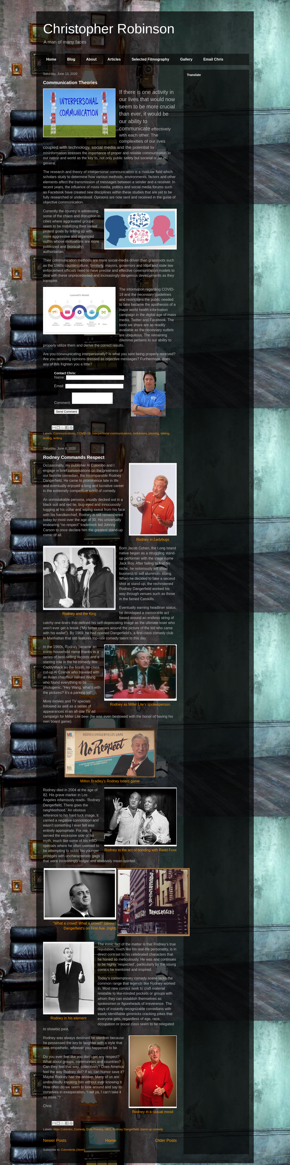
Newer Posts (54, 1142)
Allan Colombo (62, 1131)
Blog (71, 59)
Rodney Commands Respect (73, 458)
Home (51, 59)
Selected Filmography (150, 59)
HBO (108, 1131)
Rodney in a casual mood (153, 1076)
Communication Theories (70, 82)
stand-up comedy (151, 1131)
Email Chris (213, 59)
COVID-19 (84, 435)
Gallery (186, 59)
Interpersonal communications (111, 435)
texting (47, 439)
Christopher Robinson (108, 28)
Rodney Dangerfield (126, 1131)
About (91, 59)
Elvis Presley (94, 1131)
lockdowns (140, 435)
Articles (114, 59)
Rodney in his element (68, 982)
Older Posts (166, 1142)
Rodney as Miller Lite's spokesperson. (140, 677)
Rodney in (153, 504)
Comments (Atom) (73, 1151)
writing (57, 439)
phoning (153, 435)
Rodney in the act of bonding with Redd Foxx (140, 821)
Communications (64, 435)
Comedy (79, 1131)
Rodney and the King (79, 582)
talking (165, 435)
